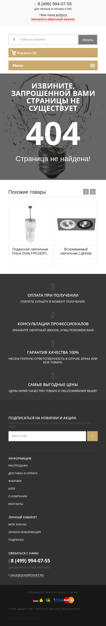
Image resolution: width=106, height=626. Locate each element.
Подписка (16, 539)
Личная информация (24, 532)
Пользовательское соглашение (24, 618)
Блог (12, 488)
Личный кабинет (22, 517)
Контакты (15, 504)
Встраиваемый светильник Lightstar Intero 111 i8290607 (76, 251)
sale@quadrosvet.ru (27, 575)
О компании (17, 496)
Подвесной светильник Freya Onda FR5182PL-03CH (30, 251)
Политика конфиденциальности (24, 613)
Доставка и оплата (23, 473)
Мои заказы (17, 524)
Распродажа (18, 465)
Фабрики (15, 481)
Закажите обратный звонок (53, 19)
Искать (86, 40)
